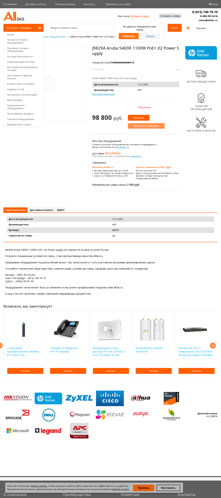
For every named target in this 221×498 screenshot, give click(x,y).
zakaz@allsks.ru (208, 20)
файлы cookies (39, 485)
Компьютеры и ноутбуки (21, 83)
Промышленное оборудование (16, 107)
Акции (10, 34)
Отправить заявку (170, 15)
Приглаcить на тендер (118, 4)
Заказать (138, 117)
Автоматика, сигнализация (22, 94)
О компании (10, 4)
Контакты (89, 4)
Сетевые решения (65, 4)
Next (213, 346)
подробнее (135, 156)
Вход (215, 4)
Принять (144, 487)
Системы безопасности (20, 56)
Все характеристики (103, 94)
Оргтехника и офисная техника (19, 77)
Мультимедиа (14, 100)
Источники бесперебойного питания (22, 69)
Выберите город (139, 16)
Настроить (168, 487)
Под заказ (144, 107)
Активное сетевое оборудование (17, 41)
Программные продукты (20, 113)
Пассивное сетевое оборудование (18, 50)
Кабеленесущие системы (21, 61)
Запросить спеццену (146, 125)
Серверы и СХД (15, 89)
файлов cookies (120, 489)
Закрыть (150, 36)
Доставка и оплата (35, 4)
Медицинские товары (19, 124)
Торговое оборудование (20, 119)
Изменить (128, 36)
